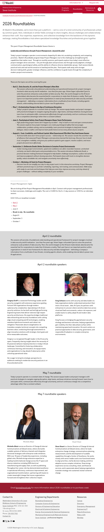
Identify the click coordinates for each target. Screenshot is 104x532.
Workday (80, 518)
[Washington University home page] (8, 3)
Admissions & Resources (90, 9)
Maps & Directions (83, 512)
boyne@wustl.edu (23, 488)
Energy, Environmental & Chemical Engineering (52, 512)
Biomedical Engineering (44, 501)
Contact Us (7, 516)
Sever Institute (9, 10)
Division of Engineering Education (47, 506)
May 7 (15, 206)
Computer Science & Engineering (47, 504)
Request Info (94, 3)
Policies (41, 528)
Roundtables (77, 9)
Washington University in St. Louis (15, 501)
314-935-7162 (13, 513)
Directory (80, 504)
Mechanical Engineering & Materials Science (51, 515)
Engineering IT (82, 509)
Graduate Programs (65, 9)
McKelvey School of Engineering (12, 7)
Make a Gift (81, 515)
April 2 (15, 203)
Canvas (79, 501)
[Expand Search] (99, 9)
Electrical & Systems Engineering (47, 509)
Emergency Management (86, 506)
